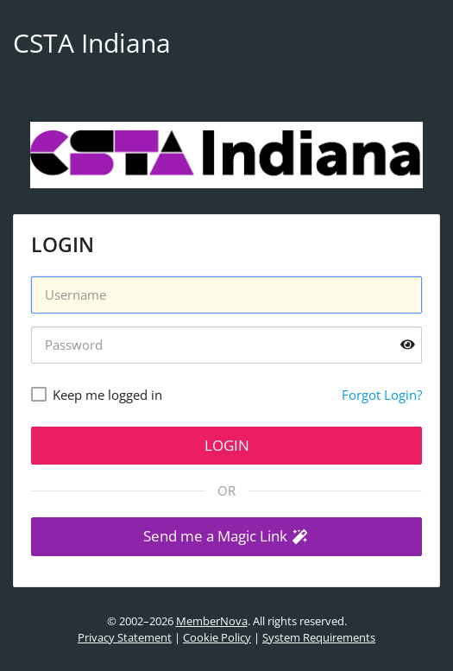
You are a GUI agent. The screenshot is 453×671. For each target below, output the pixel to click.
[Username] (226, 294)
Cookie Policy (217, 637)
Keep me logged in (107, 394)
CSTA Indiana (92, 42)
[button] (226, 536)
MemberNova (212, 621)
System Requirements (318, 637)
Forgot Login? (382, 394)
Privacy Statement (125, 637)
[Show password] (408, 345)
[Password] (226, 345)
